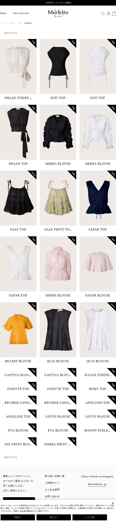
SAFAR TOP (98, 229)
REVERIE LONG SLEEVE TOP (19, 402)
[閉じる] (112, 503)
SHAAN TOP (18, 163)
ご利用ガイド (52, 482)
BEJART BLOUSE (18, 361)
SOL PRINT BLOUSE (19, 444)
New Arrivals (23, 13)
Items (5, 13)
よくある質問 (52, 489)
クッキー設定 (90, 517)
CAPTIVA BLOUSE (19, 375)
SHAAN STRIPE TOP (19, 98)
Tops (20, 23)
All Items (13, 23)
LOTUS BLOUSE (58, 416)
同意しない (54, 517)
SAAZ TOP (18, 229)
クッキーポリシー (27, 511)
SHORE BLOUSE (58, 295)
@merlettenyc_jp (97, 484)
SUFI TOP (58, 98)
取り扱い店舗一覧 (55, 476)
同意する (17, 517)
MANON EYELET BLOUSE (99, 430)
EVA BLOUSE (18, 430)
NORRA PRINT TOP (59, 444)
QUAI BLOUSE (58, 361)
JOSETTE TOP (18, 389)
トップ (4, 23)
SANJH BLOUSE (97, 295)
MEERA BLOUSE (58, 163)
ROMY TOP (97, 389)
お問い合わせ (52, 496)
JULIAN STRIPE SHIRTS (99, 375)
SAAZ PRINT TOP (58, 229)
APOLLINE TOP (98, 402)
